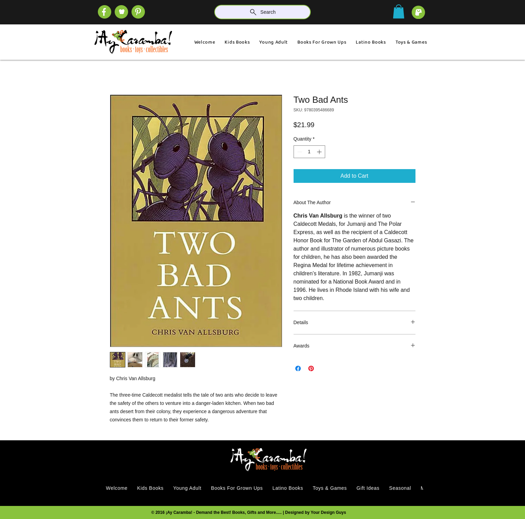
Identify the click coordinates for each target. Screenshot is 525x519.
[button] (398, 11)
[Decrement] (299, 152)
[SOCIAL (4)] (104, 12)
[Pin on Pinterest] (311, 368)
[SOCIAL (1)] (121, 12)
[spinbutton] (309, 152)
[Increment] (320, 152)
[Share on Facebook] (298, 368)
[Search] (262, 12)
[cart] (418, 12)
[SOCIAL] (138, 12)
